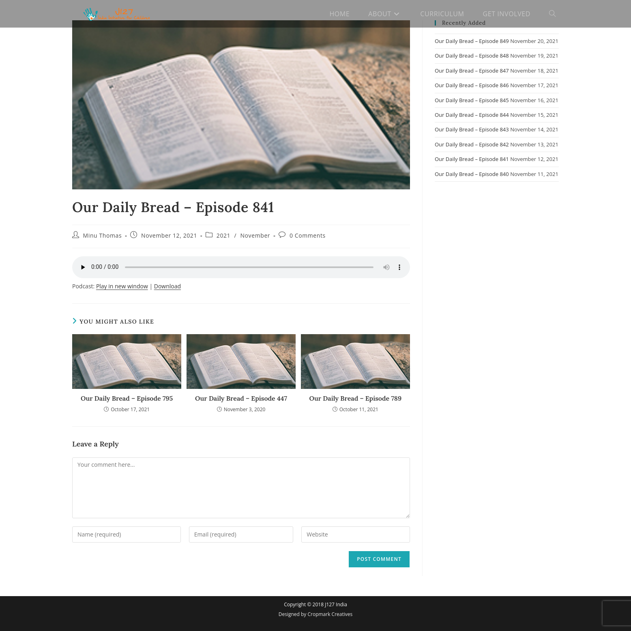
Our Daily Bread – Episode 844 (472, 114)
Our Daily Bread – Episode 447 (241, 398)
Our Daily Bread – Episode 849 (472, 41)
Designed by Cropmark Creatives (316, 614)
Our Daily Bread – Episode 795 (127, 398)
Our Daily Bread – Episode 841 (472, 159)
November (255, 235)
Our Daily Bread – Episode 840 (472, 174)
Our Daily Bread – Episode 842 (472, 144)
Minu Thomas (102, 235)
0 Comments (308, 235)
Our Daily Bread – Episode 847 (472, 70)
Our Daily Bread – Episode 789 (355, 398)
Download (167, 286)
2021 (223, 235)
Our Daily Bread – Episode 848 (472, 55)
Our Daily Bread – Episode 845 (472, 100)
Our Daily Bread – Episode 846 (472, 85)
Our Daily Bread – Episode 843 (472, 129)
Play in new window (122, 286)
